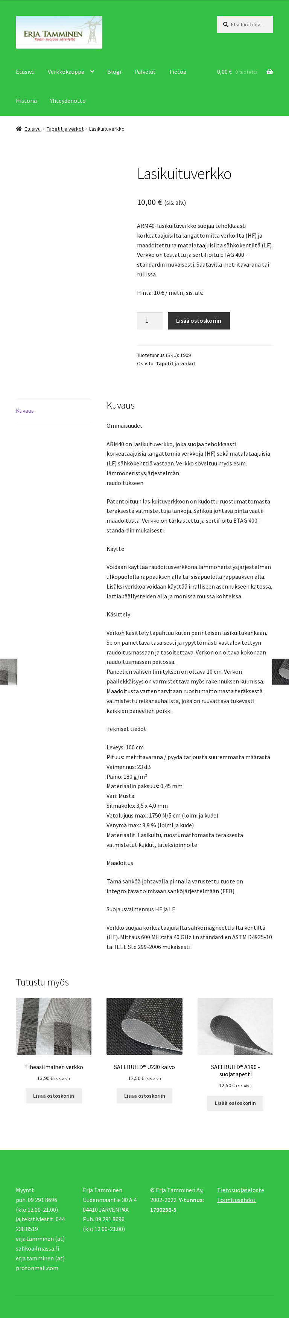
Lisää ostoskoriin (198, 320)
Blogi (114, 71)
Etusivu (25, 71)
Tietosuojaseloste (240, 1190)
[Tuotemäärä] (150, 321)
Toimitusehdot (236, 1200)
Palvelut (145, 71)
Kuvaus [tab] (25, 410)
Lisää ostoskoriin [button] (53, 1095)
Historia (26, 100)
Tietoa (177, 71)
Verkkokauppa (66, 71)
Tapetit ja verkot (65, 128)
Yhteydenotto (68, 100)
